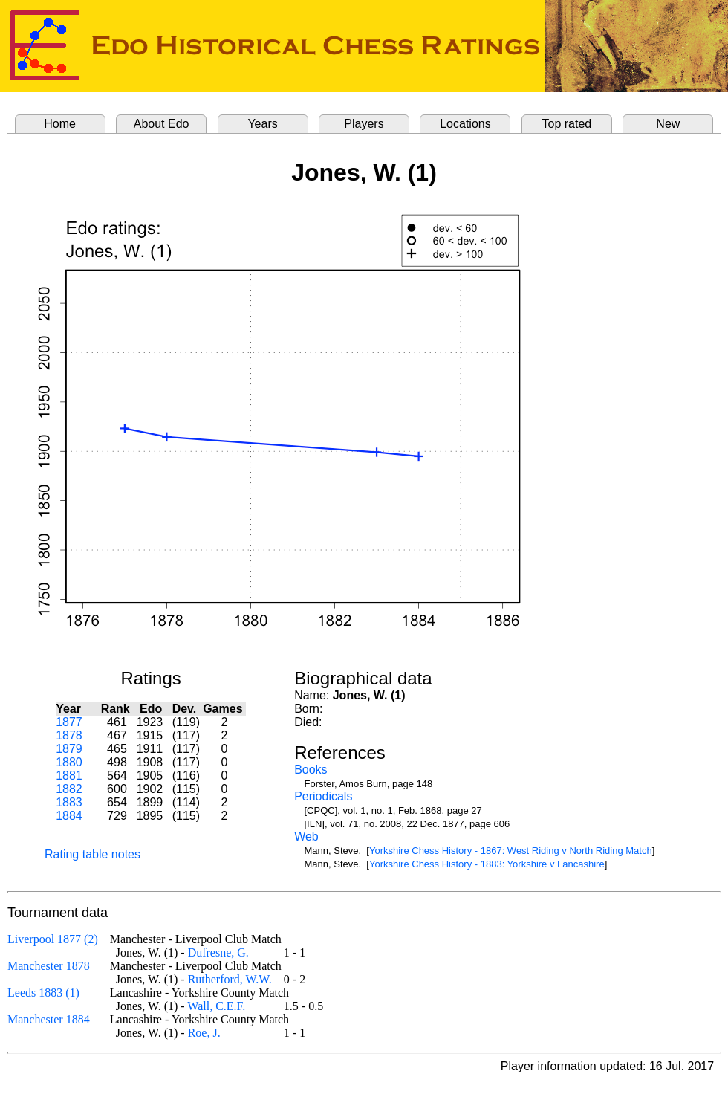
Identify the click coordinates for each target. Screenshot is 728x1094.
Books (310, 769)
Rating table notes (92, 854)
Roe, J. (204, 1032)
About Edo (161, 123)
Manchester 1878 (48, 965)
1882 (69, 789)
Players (363, 123)
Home (60, 123)
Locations (465, 123)
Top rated (567, 123)
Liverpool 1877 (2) (52, 939)
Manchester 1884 (48, 1019)
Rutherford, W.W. (230, 979)
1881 (69, 775)
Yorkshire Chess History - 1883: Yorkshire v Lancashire (487, 864)
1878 (69, 735)
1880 (69, 762)
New (668, 123)
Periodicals (323, 796)
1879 (69, 748)
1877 (69, 722)
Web (306, 836)
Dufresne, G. (218, 952)
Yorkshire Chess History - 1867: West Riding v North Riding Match (510, 850)
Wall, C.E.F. (216, 1006)
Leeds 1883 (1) (43, 992)
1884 (69, 815)
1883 (69, 802)
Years (262, 123)
